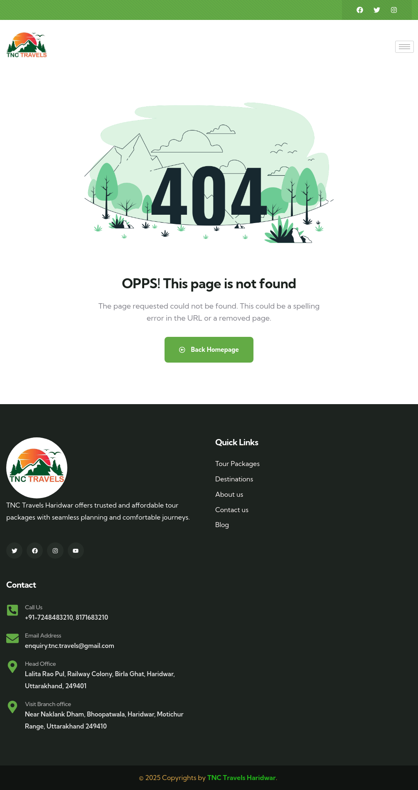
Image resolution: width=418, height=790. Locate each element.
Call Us (33, 607)
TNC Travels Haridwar (241, 777)
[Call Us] (12, 610)
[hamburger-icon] (404, 47)
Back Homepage (209, 349)
